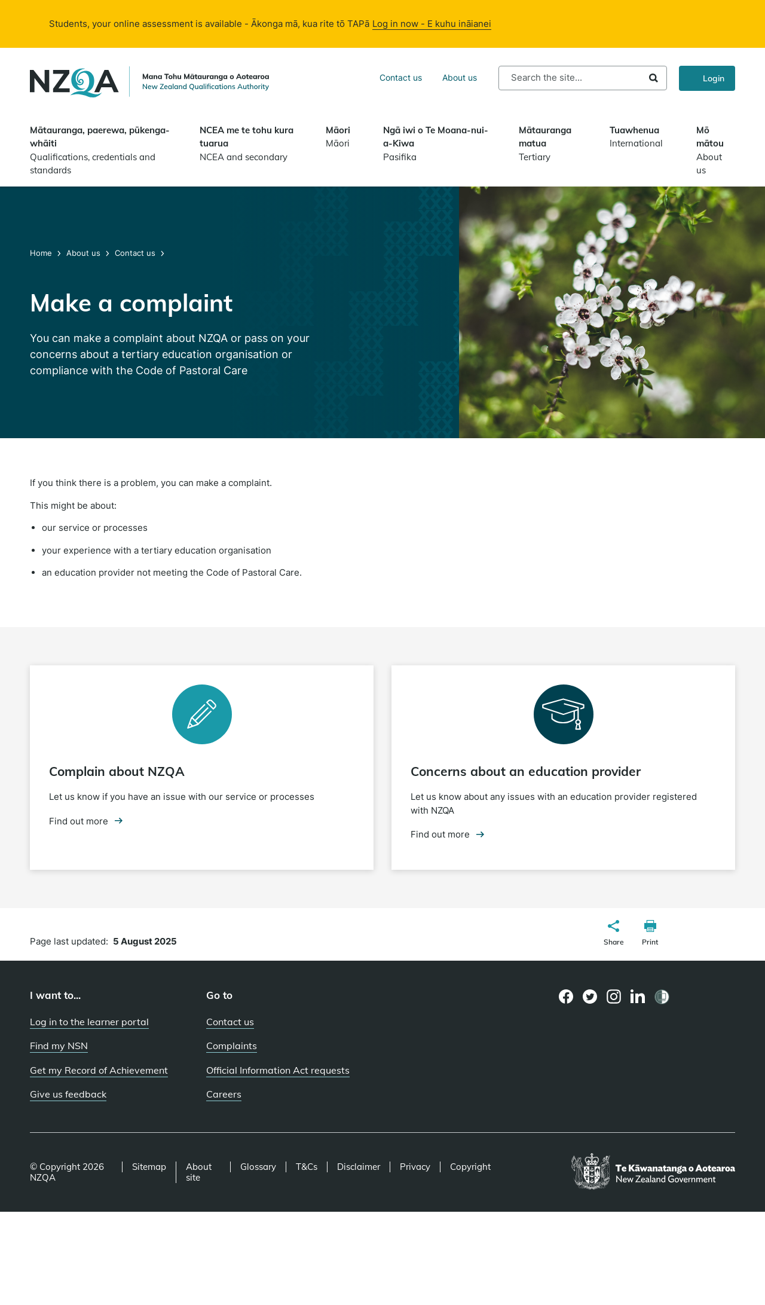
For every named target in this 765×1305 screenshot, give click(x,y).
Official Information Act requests (278, 1070)
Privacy (415, 1167)
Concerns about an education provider (526, 771)
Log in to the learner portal (89, 1022)
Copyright (470, 1167)
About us (459, 77)
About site (199, 1172)
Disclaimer (358, 1167)
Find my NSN (59, 1046)
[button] (614, 934)
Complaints (231, 1046)
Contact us (401, 77)
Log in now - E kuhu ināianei (431, 23)
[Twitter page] (590, 996)
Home (42, 253)
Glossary (258, 1167)
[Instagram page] (614, 996)
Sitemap (149, 1167)
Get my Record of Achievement (99, 1070)
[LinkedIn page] (638, 996)
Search (653, 78)
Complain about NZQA (117, 771)
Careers (223, 1094)
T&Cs (306, 1167)
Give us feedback (68, 1094)
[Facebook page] (566, 996)
